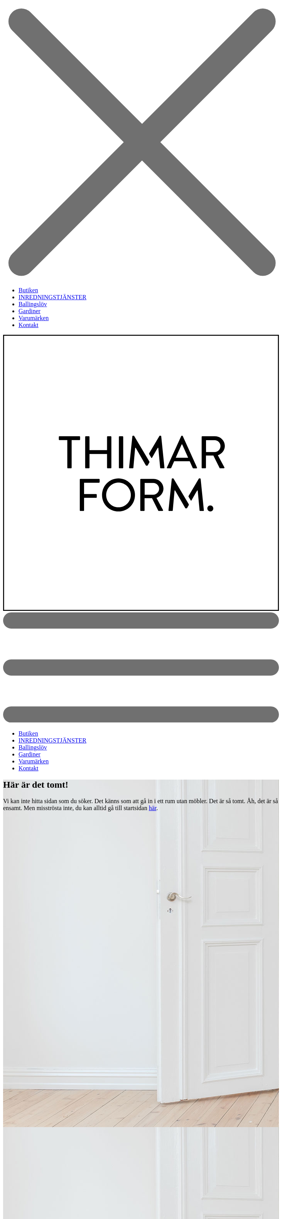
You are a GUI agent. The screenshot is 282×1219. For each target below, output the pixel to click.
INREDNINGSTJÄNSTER (52, 297)
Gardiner (30, 311)
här (153, 808)
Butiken (28, 290)
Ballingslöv (33, 304)
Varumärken (34, 318)
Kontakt (29, 325)
